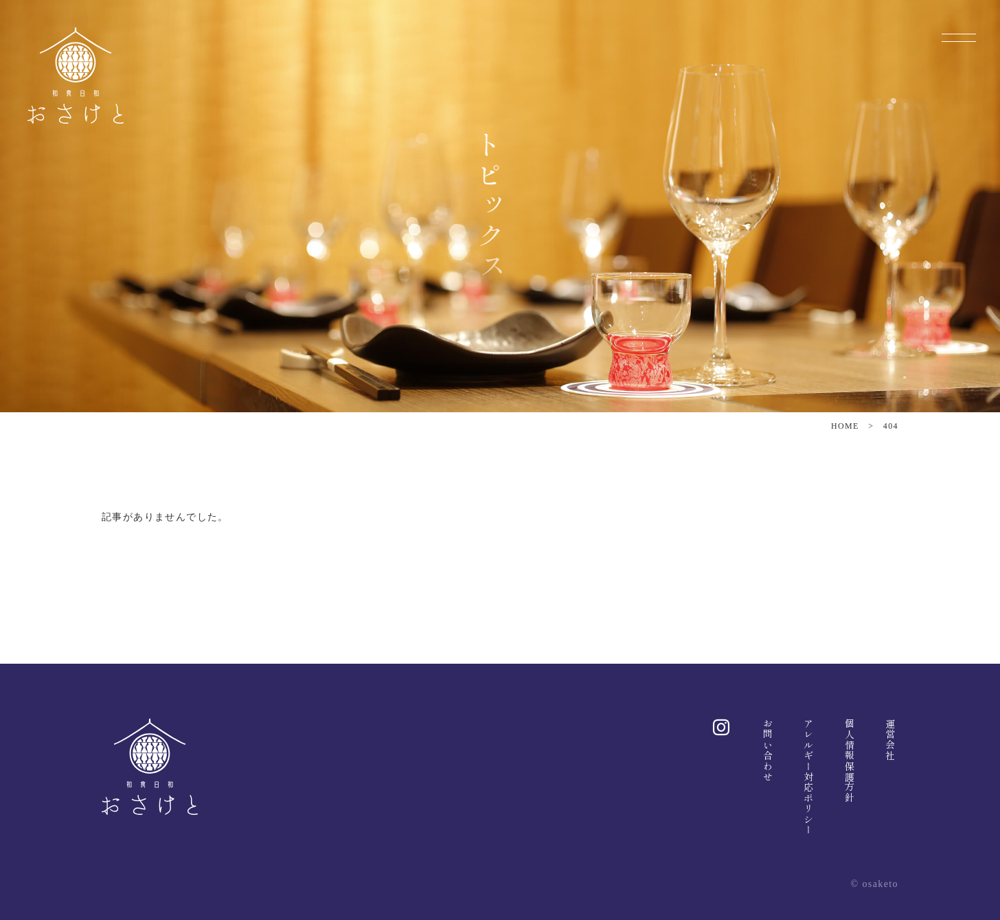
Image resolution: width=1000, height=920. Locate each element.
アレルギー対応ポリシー (808, 777)
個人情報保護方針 (849, 761)
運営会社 (890, 740)
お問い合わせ (768, 750)
